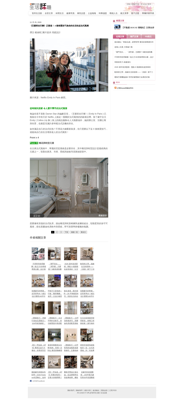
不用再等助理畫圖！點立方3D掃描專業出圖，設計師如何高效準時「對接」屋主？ (38, 269)
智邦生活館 (37, 13)
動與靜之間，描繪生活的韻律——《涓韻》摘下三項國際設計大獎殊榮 (133, 72)
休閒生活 (60, 13)
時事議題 (103, 13)
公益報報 (92, 13)
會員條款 (96, 390)
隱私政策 (104, 390)
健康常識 (70, 13)
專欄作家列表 (148, 13)
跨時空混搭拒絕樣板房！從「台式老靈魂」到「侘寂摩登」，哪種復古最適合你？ (87, 350)
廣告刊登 (87, 390)
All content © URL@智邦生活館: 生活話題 (92, 393)
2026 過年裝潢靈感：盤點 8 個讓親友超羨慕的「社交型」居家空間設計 (132, 67)
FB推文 (148, 36)
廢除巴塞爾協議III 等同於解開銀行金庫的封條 (132, 77)
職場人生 (114, 13)
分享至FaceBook (39, 381)
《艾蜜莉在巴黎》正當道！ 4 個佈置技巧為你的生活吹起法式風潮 (59, 26)
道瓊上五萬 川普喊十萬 (123, 47)
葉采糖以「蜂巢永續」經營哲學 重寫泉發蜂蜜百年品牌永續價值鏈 (134, 42)
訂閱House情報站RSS (124, 88)
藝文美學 (124, 13)
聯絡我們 (79, 390)
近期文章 (120, 36)
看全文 (83, 232)
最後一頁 (74, 232)
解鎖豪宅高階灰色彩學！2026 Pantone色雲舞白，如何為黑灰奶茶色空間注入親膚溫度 (38, 377)
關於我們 (71, 390)
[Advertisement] (133, 139)
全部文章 (49, 13)
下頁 (66, 232)
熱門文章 (134, 36)
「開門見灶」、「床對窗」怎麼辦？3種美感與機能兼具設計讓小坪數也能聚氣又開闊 (55, 269)
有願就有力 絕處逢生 (122, 62)
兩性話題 (81, 13)
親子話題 (135, 13)
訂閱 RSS (112, 390)
